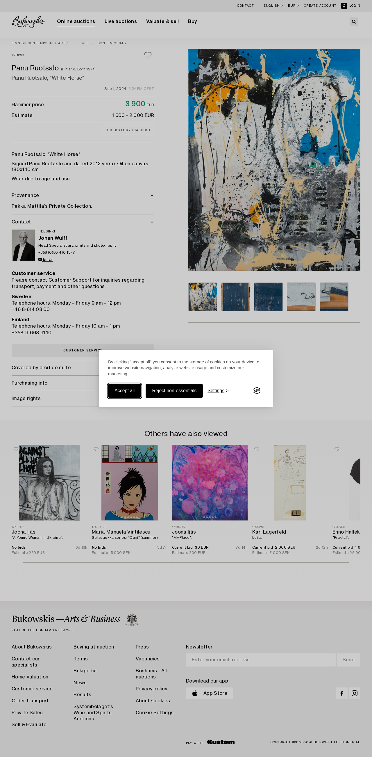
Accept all (125, 390)
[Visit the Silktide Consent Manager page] (257, 391)
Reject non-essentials (174, 390)
